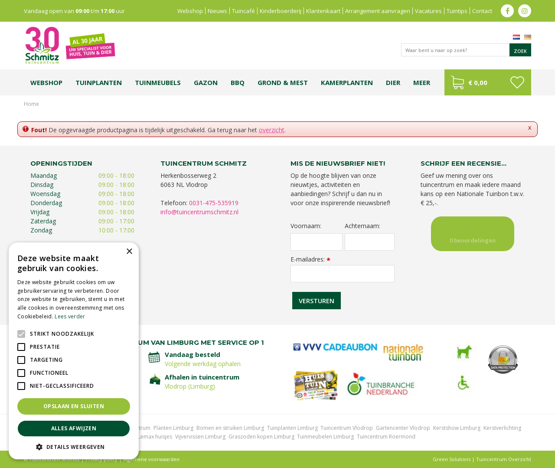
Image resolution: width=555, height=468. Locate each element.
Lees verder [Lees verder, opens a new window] (70, 316)
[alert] (74, 350)
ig (524, 10)
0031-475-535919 (213, 203)
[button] (73, 446)
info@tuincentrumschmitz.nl (199, 212)
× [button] (129, 252)
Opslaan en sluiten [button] (73, 406)
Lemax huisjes (155, 436)
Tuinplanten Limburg (292, 428)
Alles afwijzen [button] (74, 428)
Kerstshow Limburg (456, 428)
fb (507, 10)
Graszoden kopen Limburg (261, 436)
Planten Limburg (173, 428)
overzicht (271, 130)
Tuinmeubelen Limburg (325, 436)
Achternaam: (362, 226)
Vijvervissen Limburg (200, 436)
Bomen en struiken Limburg (230, 428)
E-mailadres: (310, 259)
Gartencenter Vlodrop (403, 428)
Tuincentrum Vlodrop (346, 428)
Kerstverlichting (502, 428)
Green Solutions (451, 459)
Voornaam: (306, 226)
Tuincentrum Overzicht (503, 459)
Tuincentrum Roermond (386, 436)
